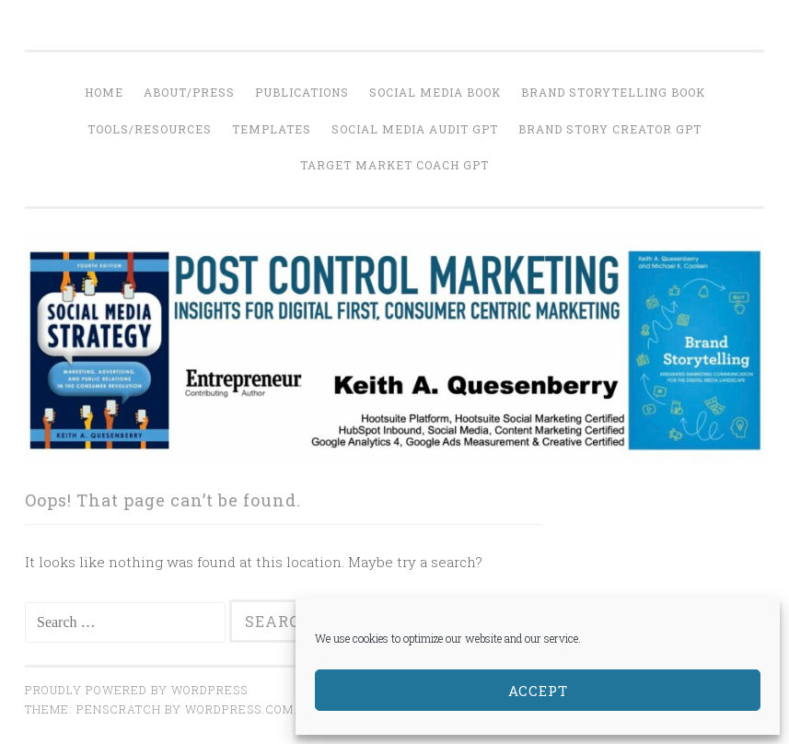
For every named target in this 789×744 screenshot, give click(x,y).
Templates (271, 129)
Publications (302, 92)
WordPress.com (239, 709)
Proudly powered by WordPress (136, 689)
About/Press (189, 92)
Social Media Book (435, 92)
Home (104, 92)
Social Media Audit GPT (414, 129)
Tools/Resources (149, 129)
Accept (538, 690)
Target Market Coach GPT (394, 164)
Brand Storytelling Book (613, 92)
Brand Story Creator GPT (610, 129)
